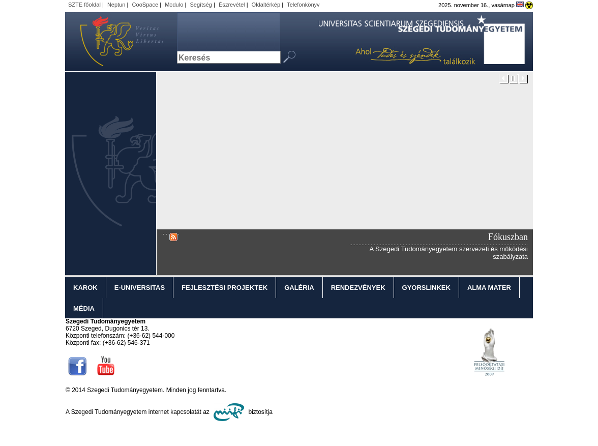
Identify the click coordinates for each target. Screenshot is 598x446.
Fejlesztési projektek (224, 287)
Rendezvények (358, 287)
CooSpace (145, 5)
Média (84, 308)
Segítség (201, 5)
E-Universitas (139, 287)
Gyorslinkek (426, 287)
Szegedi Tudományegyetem (116, 41)
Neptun (116, 5)
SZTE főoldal (84, 5)
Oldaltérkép (266, 5)
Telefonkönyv (303, 5)
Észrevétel (232, 5)
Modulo (174, 5)
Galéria (299, 287)
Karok (85, 287)
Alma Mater (489, 287)
